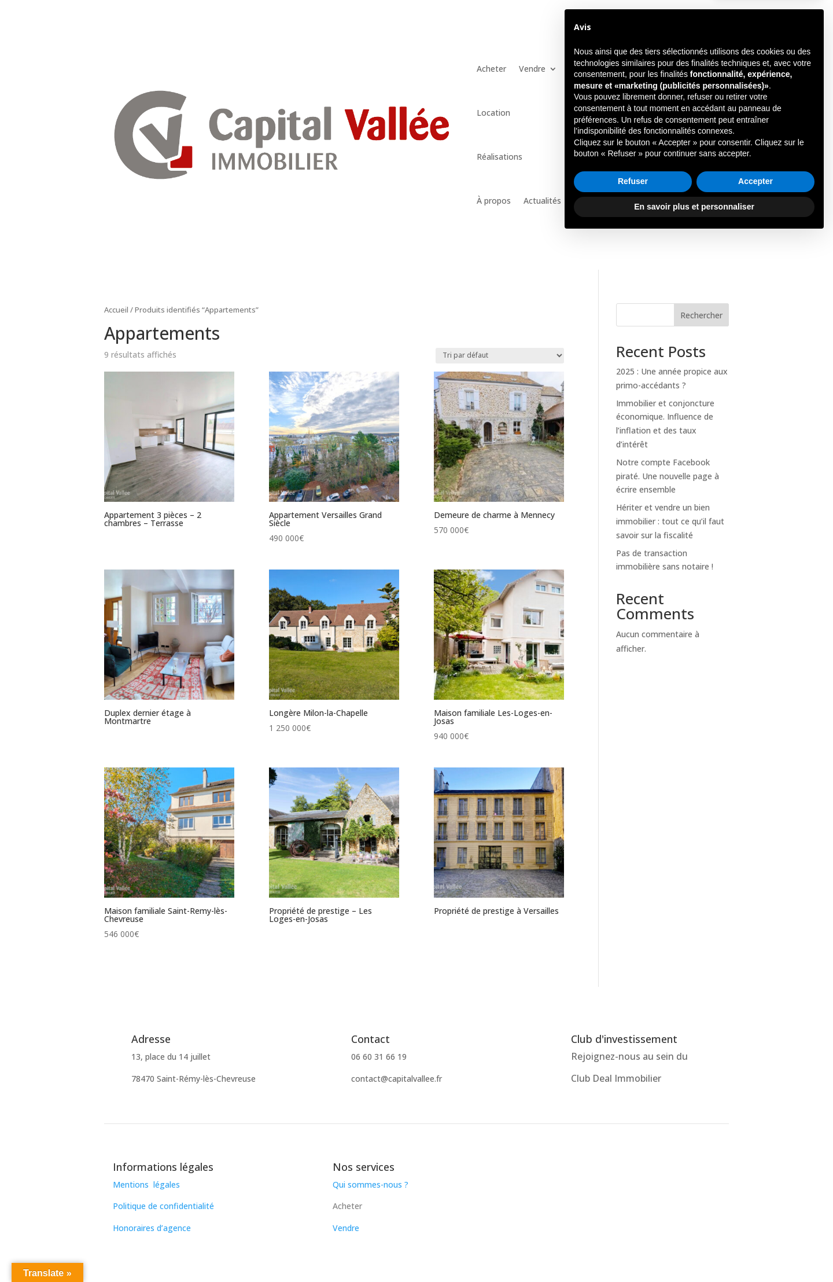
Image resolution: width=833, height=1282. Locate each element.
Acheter (491, 68)
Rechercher (701, 315)
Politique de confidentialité (163, 1205)
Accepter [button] (755, 1225)
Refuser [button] (633, 1225)
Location (493, 112)
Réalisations (499, 156)
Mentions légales (146, 1184)
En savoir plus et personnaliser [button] (694, 1250)
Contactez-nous (663, 61)
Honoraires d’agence (152, 1227)
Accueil (116, 309)
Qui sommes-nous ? (372, 1184)
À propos (494, 200)
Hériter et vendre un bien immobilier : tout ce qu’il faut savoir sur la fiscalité (670, 521)
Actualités (542, 200)
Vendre (532, 68)
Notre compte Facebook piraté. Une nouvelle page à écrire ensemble (667, 476)
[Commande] (500, 355)
